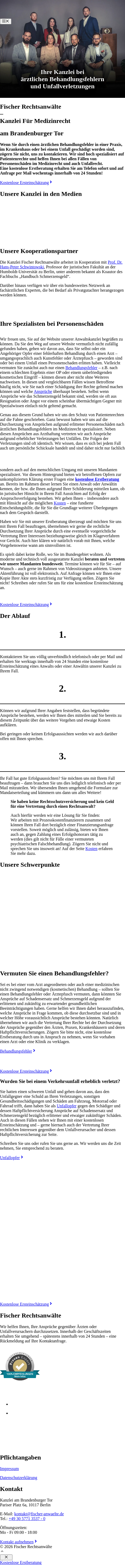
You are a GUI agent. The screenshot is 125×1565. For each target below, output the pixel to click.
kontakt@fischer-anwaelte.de (39, 1514)
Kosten (60, 503)
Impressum (9, 1468)
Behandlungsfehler (81, 367)
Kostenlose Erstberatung (21, 1562)
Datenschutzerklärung (18, 1477)
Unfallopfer (67, 1106)
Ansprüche (43, 391)
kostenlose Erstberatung (97, 479)
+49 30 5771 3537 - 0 (27, 1518)
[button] (2, 1552)
